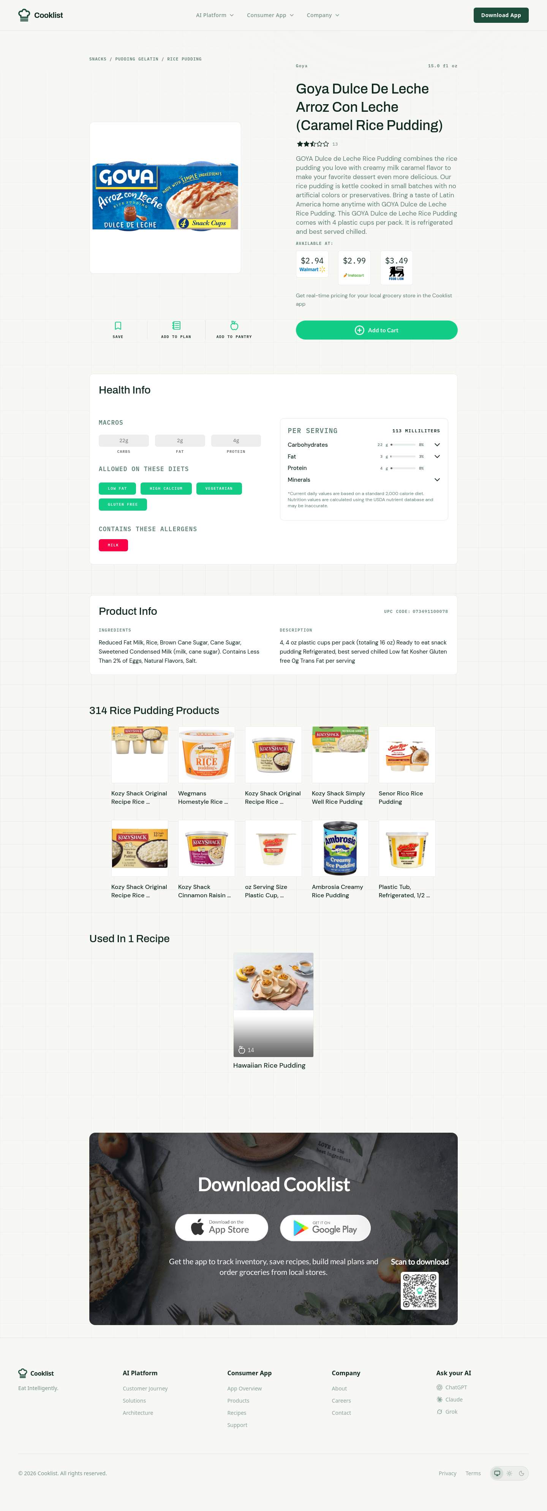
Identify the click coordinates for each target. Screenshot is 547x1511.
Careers (341, 1400)
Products (238, 1400)
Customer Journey (145, 1388)
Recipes (236, 1412)
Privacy (448, 1473)
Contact (341, 1412)
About (339, 1388)
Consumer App (270, 15)
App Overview (244, 1388)
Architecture (138, 1412)
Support (237, 1424)
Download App (501, 15)
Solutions (134, 1400)
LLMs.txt (419, 1473)
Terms (473, 1473)
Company (323, 15)
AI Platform (215, 15)
